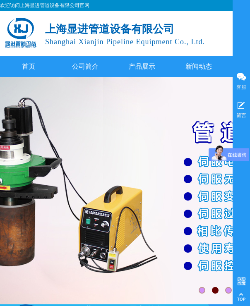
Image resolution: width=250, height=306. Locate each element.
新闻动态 (198, 66)
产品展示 (142, 66)
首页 (28, 66)
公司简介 (85, 66)
